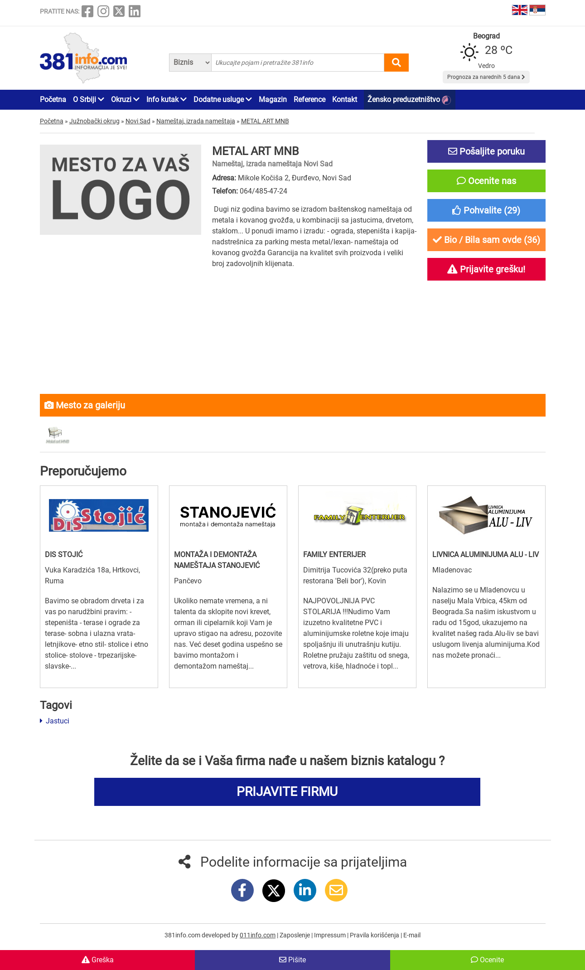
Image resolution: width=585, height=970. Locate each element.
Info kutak (166, 99)
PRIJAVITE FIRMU (287, 791)
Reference (309, 99)
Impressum (330, 935)
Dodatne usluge (222, 99)
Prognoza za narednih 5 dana (486, 77)
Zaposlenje (295, 935)
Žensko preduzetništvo (409, 100)
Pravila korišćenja (375, 935)
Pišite (292, 959)
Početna (53, 99)
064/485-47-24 (263, 191)
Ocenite (487, 959)
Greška (98, 959)
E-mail (412, 935)
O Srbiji (88, 99)
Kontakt (344, 99)
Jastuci (54, 721)
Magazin (273, 99)
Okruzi (125, 99)
